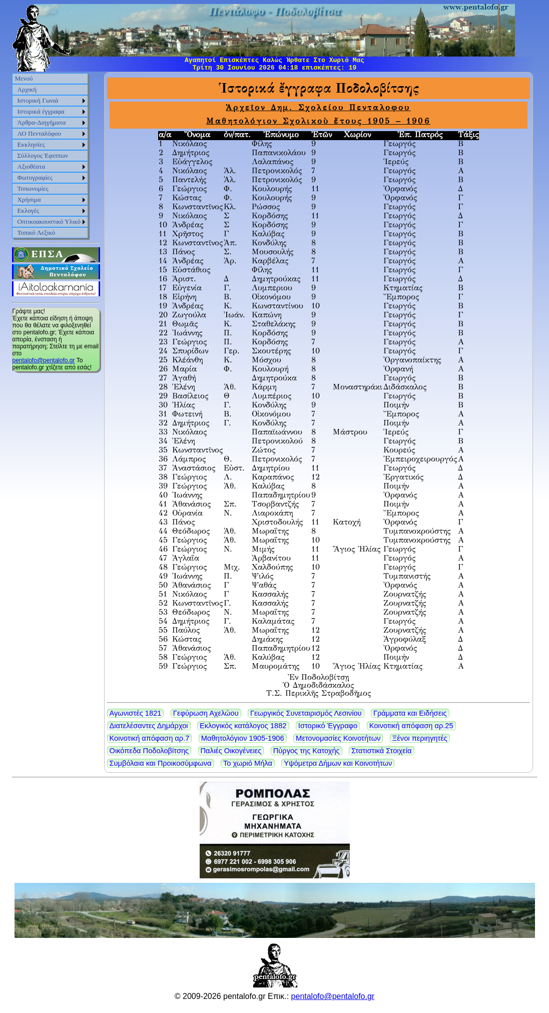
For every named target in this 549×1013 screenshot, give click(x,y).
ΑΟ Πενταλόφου (40, 133)
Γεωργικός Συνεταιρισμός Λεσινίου (306, 713)
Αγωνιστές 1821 (136, 713)
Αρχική (27, 89)
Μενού (24, 78)
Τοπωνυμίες (33, 188)
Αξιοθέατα (32, 166)
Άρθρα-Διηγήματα (42, 122)
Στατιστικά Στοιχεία (381, 751)
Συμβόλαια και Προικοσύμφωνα (161, 763)
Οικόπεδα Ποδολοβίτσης (149, 751)
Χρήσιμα (29, 199)
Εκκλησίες (31, 144)
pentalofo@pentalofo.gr (44, 360)
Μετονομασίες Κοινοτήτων (338, 738)
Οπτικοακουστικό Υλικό (49, 221)
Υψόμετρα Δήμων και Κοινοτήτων (338, 763)
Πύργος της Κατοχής (306, 751)
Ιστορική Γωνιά (38, 100)
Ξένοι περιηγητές (419, 738)
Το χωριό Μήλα (247, 763)
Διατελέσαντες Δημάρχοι (149, 726)
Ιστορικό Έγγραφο (327, 726)
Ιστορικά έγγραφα (41, 111)
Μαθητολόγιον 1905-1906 (242, 738)
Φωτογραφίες (35, 177)
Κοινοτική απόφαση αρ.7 (150, 738)
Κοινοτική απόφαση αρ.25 (411, 726)
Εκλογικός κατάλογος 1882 (243, 726)
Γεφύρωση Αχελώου (206, 713)
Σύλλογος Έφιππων (43, 155)
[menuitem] (50, 78)
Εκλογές (29, 210)
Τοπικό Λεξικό (37, 232)
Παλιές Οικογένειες (231, 751)
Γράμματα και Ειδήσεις (410, 713)
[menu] (50, 155)
